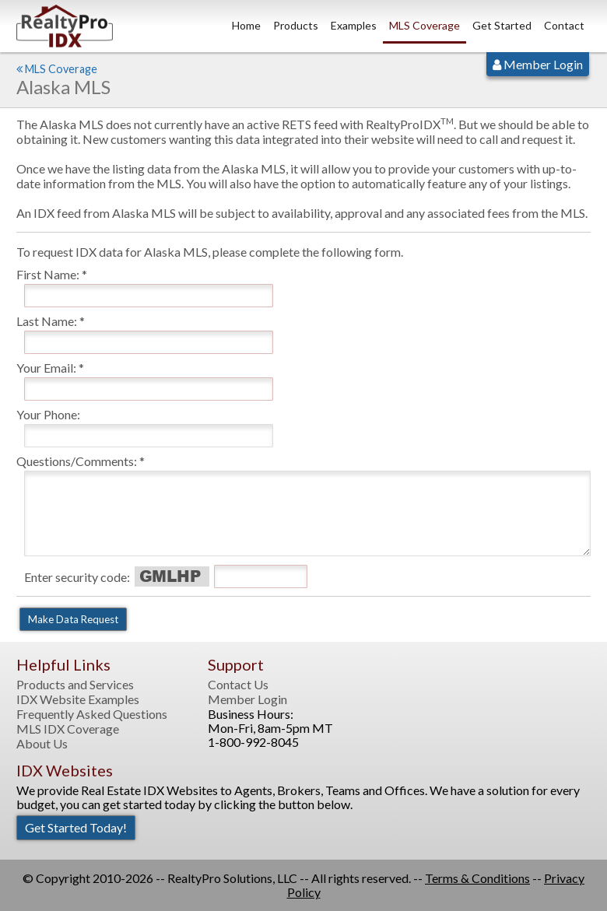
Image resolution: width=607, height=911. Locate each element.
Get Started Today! (76, 827)
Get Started (502, 25)
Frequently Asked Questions (91, 714)
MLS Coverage (424, 25)
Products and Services (75, 685)
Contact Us (238, 685)
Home (246, 25)
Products (295, 25)
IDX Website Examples (77, 699)
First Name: (47, 274)
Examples (354, 25)
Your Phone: (48, 414)
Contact (564, 25)
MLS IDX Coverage (67, 729)
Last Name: (46, 321)
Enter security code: (77, 576)
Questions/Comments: (76, 461)
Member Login (538, 64)
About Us (42, 744)
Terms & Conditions (477, 878)
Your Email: (46, 367)
